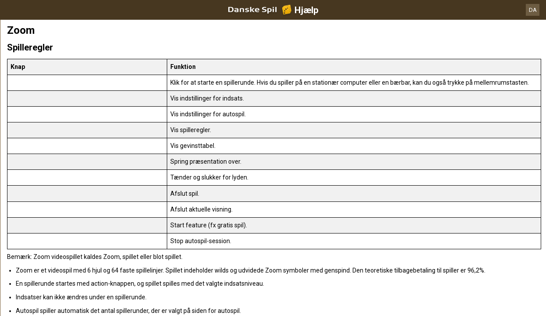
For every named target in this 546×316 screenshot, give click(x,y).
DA (533, 10)
